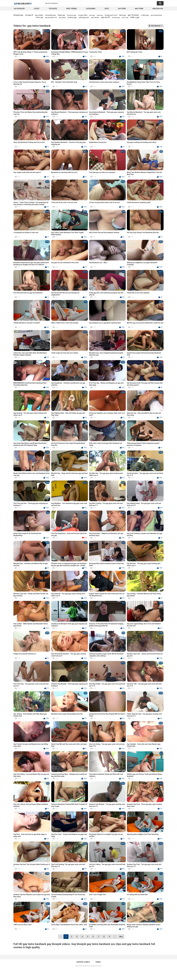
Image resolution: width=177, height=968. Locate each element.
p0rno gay (39, 17)
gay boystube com (51, 17)
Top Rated (53, 8)
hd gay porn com (111, 15)
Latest (37, 8)
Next (121, 936)
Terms (98, 962)
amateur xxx (158, 8)
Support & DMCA (83, 962)
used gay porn (84, 17)
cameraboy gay (50, 15)
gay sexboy (62, 17)
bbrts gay (122, 15)
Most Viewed (71, 8)
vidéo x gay (134, 17)
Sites (107, 8)
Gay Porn (122, 8)
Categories (90, 8)
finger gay (61, 15)
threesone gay (71, 15)
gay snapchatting (156, 15)
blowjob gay (18, 15)
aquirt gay (100, 15)
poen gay (92, 15)
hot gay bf (29, 15)
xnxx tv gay (125, 17)
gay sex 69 (105, 17)
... (114, 936)
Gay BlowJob (19, 8)
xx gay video (82, 15)
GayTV (23, 3)
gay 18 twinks (133, 15)
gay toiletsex (95, 17)
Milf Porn (139, 8)
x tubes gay (145, 15)
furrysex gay (116, 17)
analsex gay (72, 17)
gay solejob (39, 15)
